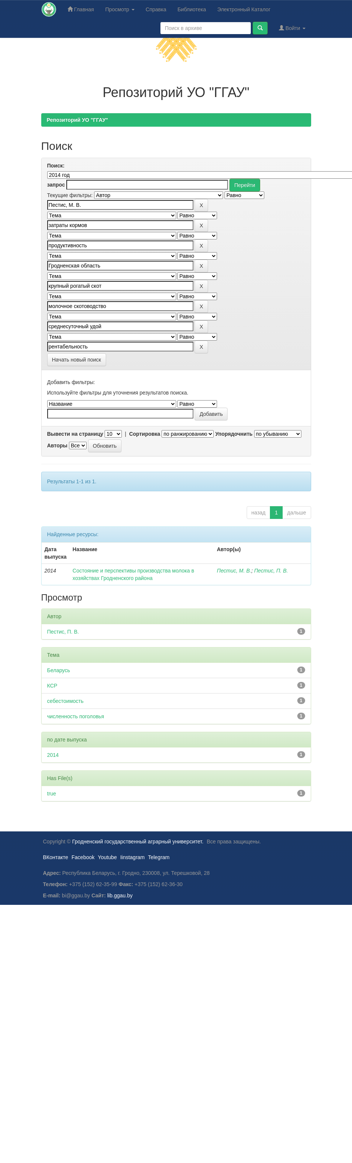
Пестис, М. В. (234, 571)
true (51, 794)
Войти (292, 28)
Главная (80, 9)
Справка (156, 9)
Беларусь (58, 670)
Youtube (107, 857)
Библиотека (191, 9)
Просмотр (120, 9)
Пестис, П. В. (271, 571)
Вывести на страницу (75, 434)
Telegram (159, 857)
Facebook (83, 857)
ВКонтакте (55, 857)
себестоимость (65, 701)
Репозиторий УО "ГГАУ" (77, 120)
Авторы (57, 445)
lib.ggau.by (120, 895)
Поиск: (56, 166)
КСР (52, 686)
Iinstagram (132, 857)
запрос (56, 185)
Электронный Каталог (244, 9)
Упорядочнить (233, 434)
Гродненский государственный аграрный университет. (138, 842)
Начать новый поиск (76, 360)
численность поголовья (75, 716)
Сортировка (144, 434)
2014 (53, 755)
